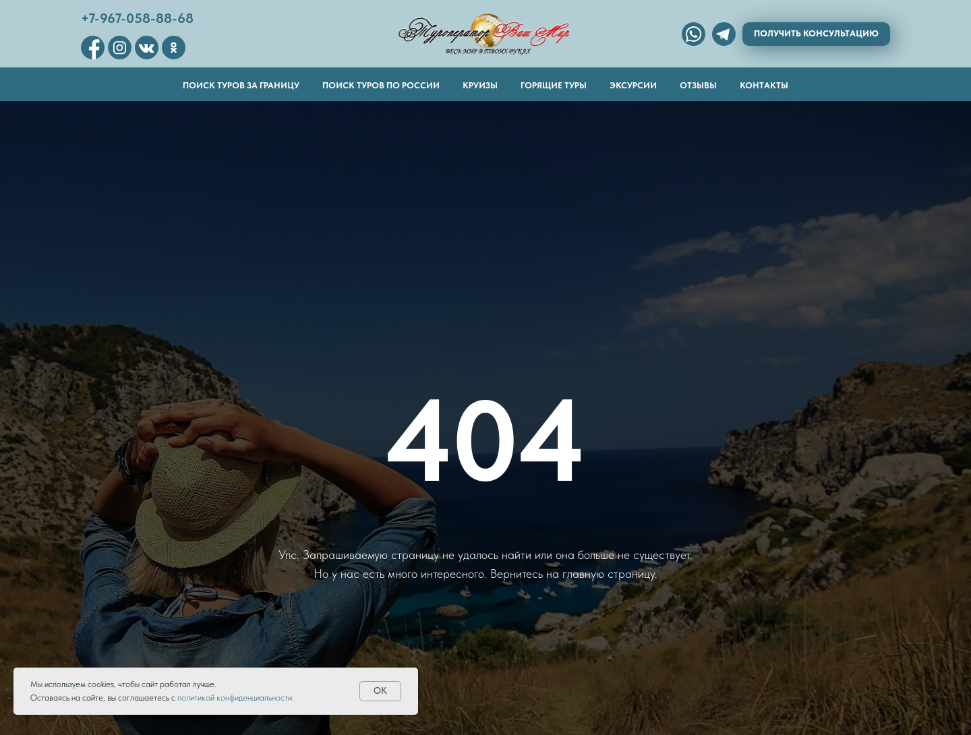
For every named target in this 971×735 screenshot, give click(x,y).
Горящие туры (554, 85)
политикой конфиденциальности (234, 698)
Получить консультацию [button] (816, 33)
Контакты (764, 85)
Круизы (480, 85)
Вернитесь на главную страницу (572, 573)
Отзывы (698, 85)
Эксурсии (633, 85)
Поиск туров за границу (241, 85)
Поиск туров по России (381, 85)
